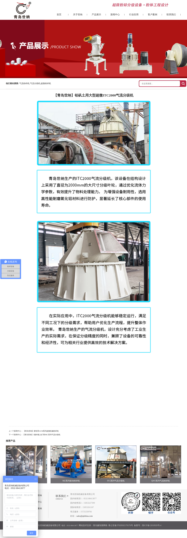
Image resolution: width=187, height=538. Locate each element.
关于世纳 (77, 14)
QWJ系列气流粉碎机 (160, 481)
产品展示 (96, 14)
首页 (59, 14)
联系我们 (171, 14)
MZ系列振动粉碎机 (71, 481)
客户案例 (152, 14)
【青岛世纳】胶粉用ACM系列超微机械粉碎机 (41, 431)
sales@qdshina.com (84, 516)
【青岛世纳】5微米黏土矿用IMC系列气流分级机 (41, 435)
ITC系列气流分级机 (116, 481)
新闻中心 (115, 14)
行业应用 (133, 14)
